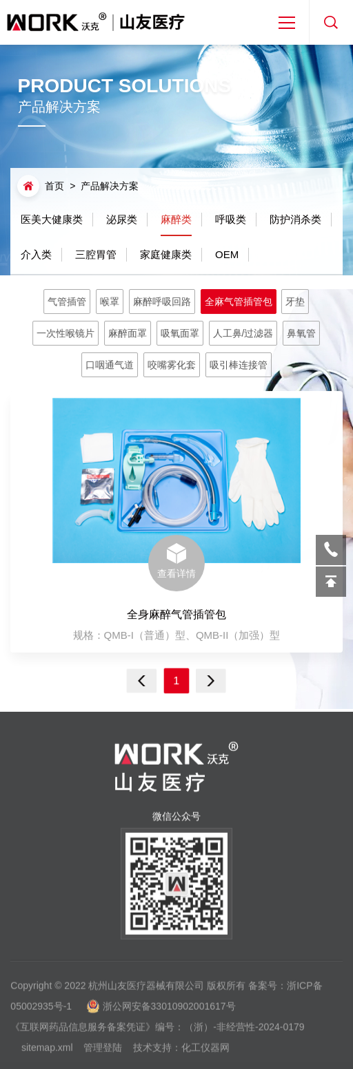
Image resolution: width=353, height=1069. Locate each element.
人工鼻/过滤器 (241, 333)
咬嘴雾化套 (172, 364)
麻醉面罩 (129, 333)
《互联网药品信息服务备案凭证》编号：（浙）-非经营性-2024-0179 (157, 1031)
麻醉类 (176, 223)
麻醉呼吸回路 (162, 302)
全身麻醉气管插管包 (176, 615)
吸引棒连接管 (236, 364)
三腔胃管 (96, 254)
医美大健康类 (52, 218)
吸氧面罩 (180, 333)
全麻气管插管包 (235, 302)
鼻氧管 (297, 333)
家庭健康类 (166, 254)
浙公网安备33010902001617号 (169, 1011)
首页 (54, 185)
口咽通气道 (112, 364)
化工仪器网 (205, 1052)
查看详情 (176, 562)
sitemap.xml (47, 1052)
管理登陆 (102, 1052)
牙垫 (291, 302)
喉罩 (112, 302)
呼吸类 (230, 218)
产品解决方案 (110, 185)
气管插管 (71, 302)
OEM (227, 254)
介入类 (36, 254)
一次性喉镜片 (70, 333)
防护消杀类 (295, 218)
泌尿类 (121, 218)
